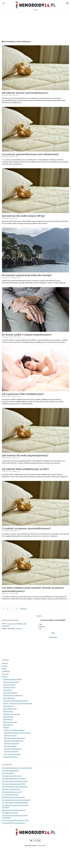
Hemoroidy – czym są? (14, 628)
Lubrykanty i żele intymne (11, 714)
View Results (53, 637)
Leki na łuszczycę (8, 706)
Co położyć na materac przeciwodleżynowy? (26, 528)
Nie (40, 629)
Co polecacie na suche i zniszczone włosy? (15, 820)
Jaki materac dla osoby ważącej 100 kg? (23, 215)
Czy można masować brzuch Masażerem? (15, 803)
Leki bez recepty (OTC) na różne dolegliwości (17, 703)
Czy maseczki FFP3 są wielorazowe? (13, 823)
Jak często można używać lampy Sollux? (15, 781)
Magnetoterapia (8, 717)
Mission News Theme (30, 845)
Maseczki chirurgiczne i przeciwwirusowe (17, 733)
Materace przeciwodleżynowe (13, 741)
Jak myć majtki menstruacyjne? (12, 792)
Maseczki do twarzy (10, 735)
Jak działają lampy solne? (10, 813)
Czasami (42, 626)
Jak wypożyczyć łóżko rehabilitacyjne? (23, 394)
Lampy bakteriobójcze (10, 693)
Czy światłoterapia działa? (10, 771)
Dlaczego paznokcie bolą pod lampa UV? (15, 787)
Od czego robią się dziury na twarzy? (13, 779)
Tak (40, 624)
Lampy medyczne (8, 698)
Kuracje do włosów (9, 687)
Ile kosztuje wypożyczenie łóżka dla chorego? (27, 275)
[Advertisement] (35, 26)
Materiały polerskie (10, 746)
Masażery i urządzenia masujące (14, 730)
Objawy (4, 669)
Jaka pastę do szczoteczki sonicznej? (13, 810)
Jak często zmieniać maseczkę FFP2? (13, 784)
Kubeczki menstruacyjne (11, 682)
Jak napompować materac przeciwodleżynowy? (17, 768)
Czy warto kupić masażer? (10, 795)
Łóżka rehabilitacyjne (10, 709)
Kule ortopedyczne (9, 685)
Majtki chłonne (8, 719)
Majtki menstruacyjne (10, 722)
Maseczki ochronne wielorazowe (14, 738)
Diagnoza (5, 663)
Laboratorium (7, 690)
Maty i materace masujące (12, 754)
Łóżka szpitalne (8, 711)
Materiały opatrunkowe (11, 743)
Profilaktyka (6, 671)
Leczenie (5, 666)
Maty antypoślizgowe (11, 751)
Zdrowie (4, 677)
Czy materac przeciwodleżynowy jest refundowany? (30, 154)
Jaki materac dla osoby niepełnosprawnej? (25, 455)
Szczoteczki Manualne (10, 757)
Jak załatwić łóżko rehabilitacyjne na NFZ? (25, 469)
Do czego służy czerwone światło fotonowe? (16, 800)
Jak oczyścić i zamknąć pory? (11, 789)
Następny (23, 609)
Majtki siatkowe (8, 725)
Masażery (6, 727)
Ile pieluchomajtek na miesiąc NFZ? (13, 797)
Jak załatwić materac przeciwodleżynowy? (25, 92)
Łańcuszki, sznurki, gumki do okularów (15, 701)
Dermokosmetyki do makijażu (12, 679)
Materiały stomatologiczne (12, 749)
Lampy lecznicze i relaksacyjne (13, 695)
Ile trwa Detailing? (8, 773)
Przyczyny (5, 674)
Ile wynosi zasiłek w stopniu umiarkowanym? (27, 334)
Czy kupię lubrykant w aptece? (12, 776)
